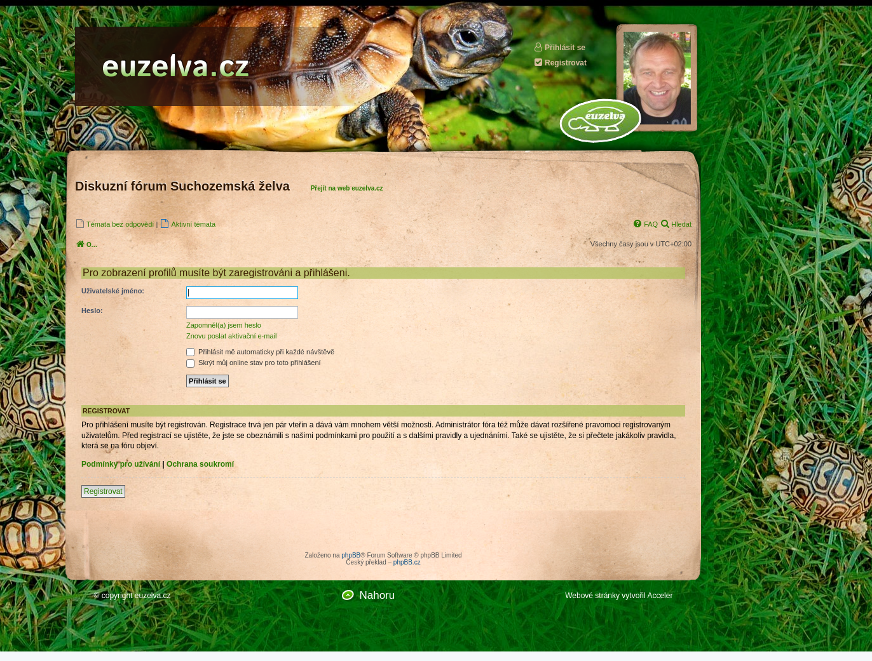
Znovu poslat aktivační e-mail (231, 336)
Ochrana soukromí (200, 464)
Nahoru (377, 595)
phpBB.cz (407, 562)
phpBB (350, 555)
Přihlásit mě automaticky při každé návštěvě (260, 352)
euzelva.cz (153, 595)
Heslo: (92, 310)
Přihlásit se (559, 47)
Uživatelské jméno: (112, 291)
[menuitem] (114, 224)
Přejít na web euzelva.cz (347, 188)
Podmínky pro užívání (120, 464)
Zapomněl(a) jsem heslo (223, 325)
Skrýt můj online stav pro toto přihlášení (253, 362)
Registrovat (560, 62)
